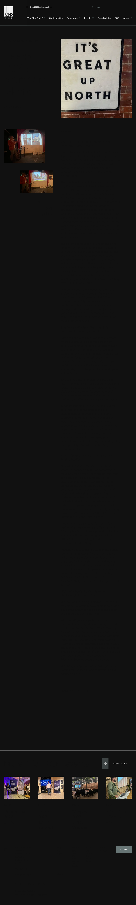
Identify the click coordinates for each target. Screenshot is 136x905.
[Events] (89, 18)
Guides (74, 851)
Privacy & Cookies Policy (25, 891)
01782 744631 (21, 869)
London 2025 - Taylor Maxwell (45, 819)
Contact (124, 849)
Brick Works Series (88, 858)
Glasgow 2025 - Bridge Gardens (79, 819)
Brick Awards (89, 852)
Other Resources (75, 859)
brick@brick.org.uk (23, 874)
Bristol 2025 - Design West (117, 816)
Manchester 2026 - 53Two (15, 816)
